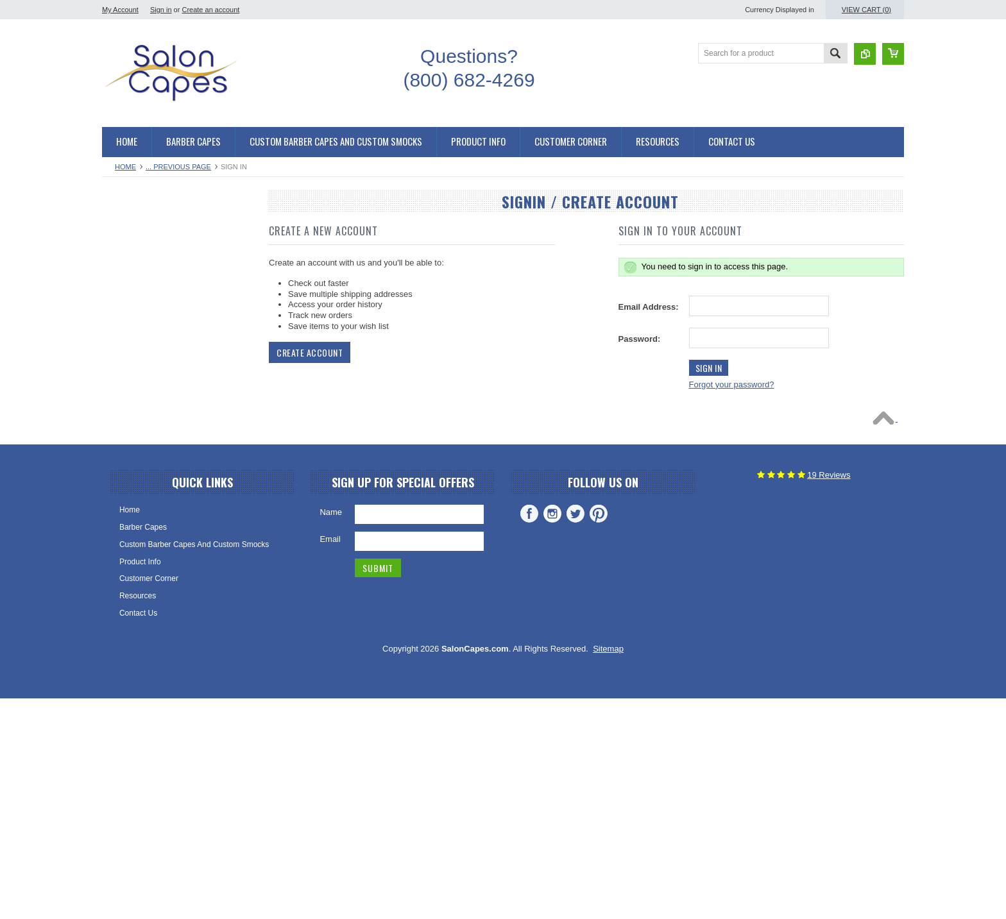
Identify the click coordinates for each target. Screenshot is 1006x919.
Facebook (529, 734)
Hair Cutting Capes (141, 249)
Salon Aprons (132, 553)
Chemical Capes (137, 336)
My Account (120, 9)
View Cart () (866, 9)
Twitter (575, 734)
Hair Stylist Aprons (140, 575)
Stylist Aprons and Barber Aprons (165, 488)
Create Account (310, 352)
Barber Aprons (133, 531)
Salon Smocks (133, 466)
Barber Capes (133, 271)
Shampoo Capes (137, 357)
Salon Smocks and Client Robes (164, 379)
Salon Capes (131, 293)
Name (331, 732)
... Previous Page (178, 167)
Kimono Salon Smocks (148, 401)
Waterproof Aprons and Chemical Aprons (178, 510)
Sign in (161, 9)
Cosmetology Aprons (144, 597)
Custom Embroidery (143, 618)
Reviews (828, 695)
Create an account (210, 9)
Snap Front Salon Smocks (153, 423)
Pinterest (599, 734)
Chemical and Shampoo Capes (162, 314)
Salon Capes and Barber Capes (163, 227)
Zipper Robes (132, 445)
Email (330, 759)
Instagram (552, 734)
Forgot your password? (731, 384)
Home (125, 167)
